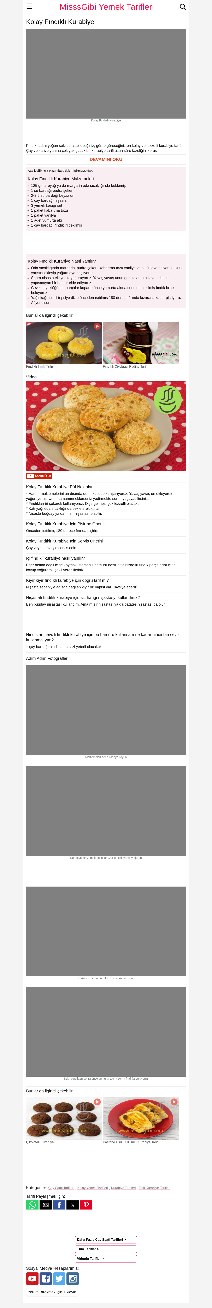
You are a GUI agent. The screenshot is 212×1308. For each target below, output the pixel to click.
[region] (106, 132)
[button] (106, 159)
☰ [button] (29, 6)
